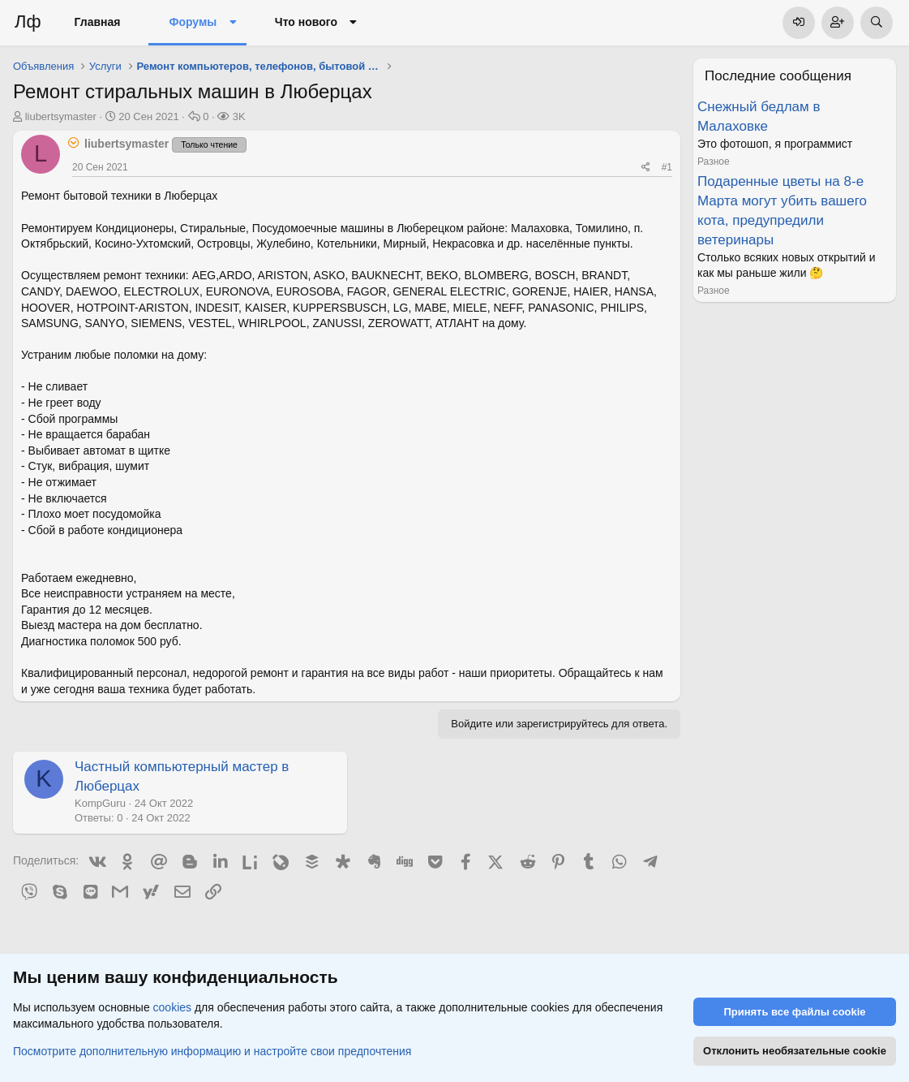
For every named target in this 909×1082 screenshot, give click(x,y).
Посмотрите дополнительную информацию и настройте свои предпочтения (212, 1050)
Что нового (306, 21)
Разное (713, 161)
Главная (98, 21)
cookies (172, 1007)
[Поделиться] (646, 167)
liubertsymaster (60, 116)
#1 (667, 167)
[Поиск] (876, 22)
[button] (232, 22)
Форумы (193, 21)
